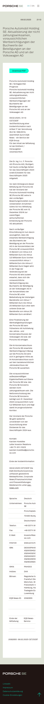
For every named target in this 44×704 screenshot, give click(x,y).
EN (33, 6)
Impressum (8, 687)
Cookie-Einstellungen (12, 695)
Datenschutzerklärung (13, 691)
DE (28, 6)
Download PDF (19, 71)
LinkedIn (6, 684)
